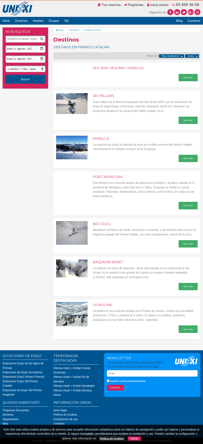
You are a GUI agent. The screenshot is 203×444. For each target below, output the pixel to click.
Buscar (25, 79)
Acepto (126, 380)
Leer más (188, 77)
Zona (193, 56)
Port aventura (108, 177)
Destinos (21, 20)
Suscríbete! (115, 387)
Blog (179, 20)
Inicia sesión (158, 5)
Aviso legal (60, 410)
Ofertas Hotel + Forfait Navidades (74, 385)
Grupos (54, 20)
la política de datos (132, 381)
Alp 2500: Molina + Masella (118, 68)
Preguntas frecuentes (16, 410)
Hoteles (38, 20)
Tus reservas (109, 5)
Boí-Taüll (102, 224)
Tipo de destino (173, 56)
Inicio (6, 20)
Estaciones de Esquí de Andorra (22, 372)
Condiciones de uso (65, 419)
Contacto (194, 20)
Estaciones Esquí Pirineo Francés (23, 376)
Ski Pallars (103, 96)
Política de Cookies (65, 414)
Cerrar (134, 438)
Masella (101, 138)
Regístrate (134, 5)
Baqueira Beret (108, 262)
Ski (66, 20)
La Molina (102, 305)
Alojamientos (10, 419)
